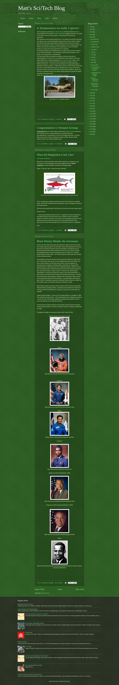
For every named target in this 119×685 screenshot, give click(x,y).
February (93, 65)
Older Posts (79, 589)
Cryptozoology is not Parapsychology (27, 609)
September (94, 47)
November (94, 41)
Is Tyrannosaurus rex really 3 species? (58, 28)
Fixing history (28, 632)
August (93, 49)
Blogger (68, 681)
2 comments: (58, 119)
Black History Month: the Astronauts (57, 241)
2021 (91, 93)
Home (22, 18)
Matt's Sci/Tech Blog (41, 8)
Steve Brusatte (67, 60)
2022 (91, 37)
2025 (91, 29)
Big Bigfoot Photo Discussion (25, 604)
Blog (39, 18)
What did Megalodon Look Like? (55, 154)
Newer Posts (39, 589)
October (93, 44)
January (93, 89)
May (92, 57)
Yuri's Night (28, 646)
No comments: (59, 143)
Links (47, 18)
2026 (91, 26)
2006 (91, 131)
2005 (91, 134)
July (92, 52)
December (94, 39)
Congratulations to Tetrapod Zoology (57, 127)
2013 (91, 113)
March (93, 62)
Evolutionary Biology (59, 33)
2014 (91, 111)
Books (55, 18)
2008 (91, 126)
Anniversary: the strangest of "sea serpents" (37, 656)
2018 (91, 100)
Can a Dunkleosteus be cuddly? (33, 665)
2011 (91, 118)
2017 (91, 103)
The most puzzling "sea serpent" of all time (36, 614)
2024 (91, 32)
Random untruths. (22, 642)
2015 (91, 108)
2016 (91, 106)
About (31, 18)
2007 (91, 129)
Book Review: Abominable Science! (34, 623)
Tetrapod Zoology (70, 131)
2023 (91, 34)
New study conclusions (43, 158)
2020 (91, 95)
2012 (91, 116)
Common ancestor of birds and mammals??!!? (30, 674)
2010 (91, 121)
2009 (91, 124)
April (92, 60)
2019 (91, 98)
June (92, 54)
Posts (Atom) (45, 593)
